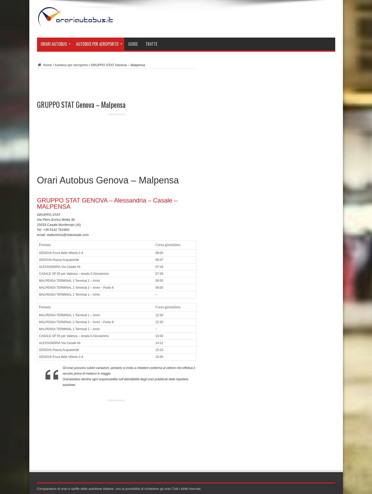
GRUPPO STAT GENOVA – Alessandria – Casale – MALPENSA (107, 203)
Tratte (151, 44)
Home (44, 65)
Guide (133, 44)
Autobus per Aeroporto (99, 44)
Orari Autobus (56, 44)
